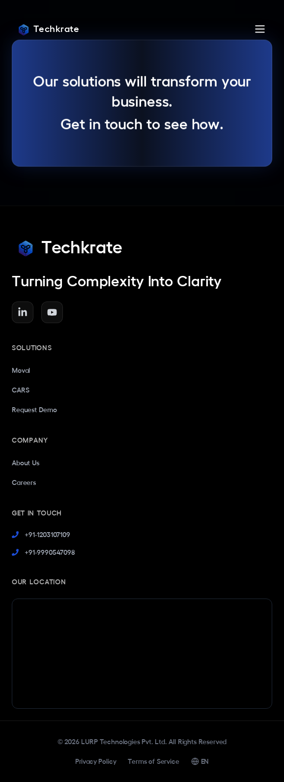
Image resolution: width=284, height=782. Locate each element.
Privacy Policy (95, 761)
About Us (25, 462)
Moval (21, 370)
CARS (20, 390)
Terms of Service (153, 761)
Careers (24, 482)
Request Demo (34, 409)
